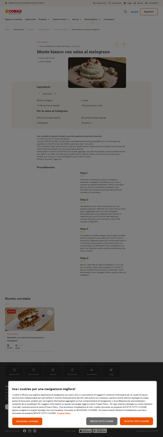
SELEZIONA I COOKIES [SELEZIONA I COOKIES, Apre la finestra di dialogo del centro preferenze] (27, 421)
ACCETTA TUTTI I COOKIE (136, 421)
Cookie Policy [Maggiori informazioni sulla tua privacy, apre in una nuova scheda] (64, 413)
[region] (82, 404)
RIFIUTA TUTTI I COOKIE (101, 421)
